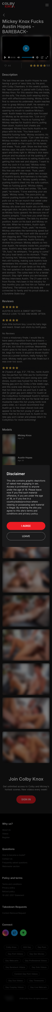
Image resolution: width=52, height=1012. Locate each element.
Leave (26, 536)
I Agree (26, 525)
